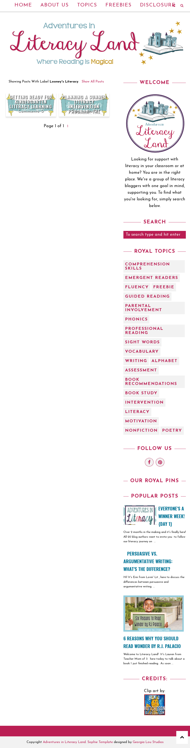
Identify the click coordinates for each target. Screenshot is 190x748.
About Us (54, 5)
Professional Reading (144, 331)
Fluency (137, 287)
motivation (141, 421)
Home (23, 5)
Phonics (136, 319)
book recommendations (151, 382)
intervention (144, 402)
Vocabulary (142, 352)
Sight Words (142, 342)
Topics (87, 5)
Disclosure (157, 5)
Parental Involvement (143, 308)
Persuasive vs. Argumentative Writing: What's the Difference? (148, 561)
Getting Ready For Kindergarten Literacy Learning (31, 102)
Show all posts (93, 81)
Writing (136, 361)
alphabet (165, 361)
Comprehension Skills (147, 266)
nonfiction (141, 431)
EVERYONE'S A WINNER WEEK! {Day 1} (171, 516)
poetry (172, 431)
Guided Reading (147, 297)
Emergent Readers (151, 278)
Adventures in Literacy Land (64, 742)
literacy (137, 412)
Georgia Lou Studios (148, 742)
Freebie (163, 287)
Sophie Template (100, 742)
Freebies (119, 5)
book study (141, 393)
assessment (141, 370)
